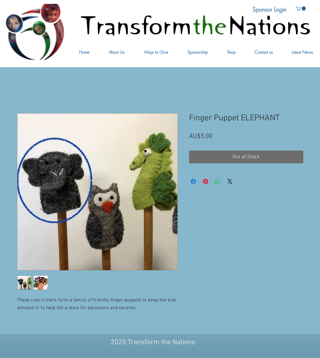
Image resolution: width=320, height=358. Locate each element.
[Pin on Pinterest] (205, 181)
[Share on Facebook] (193, 181)
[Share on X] (230, 181)
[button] (116, 52)
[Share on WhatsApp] (218, 181)
